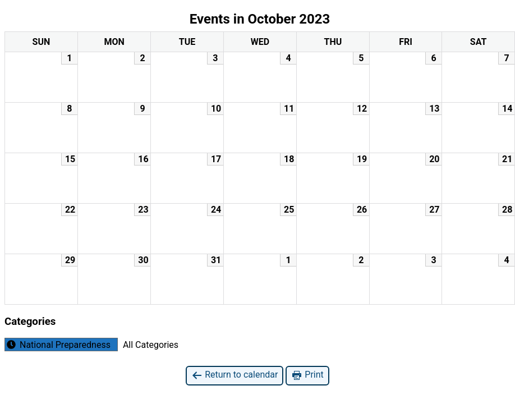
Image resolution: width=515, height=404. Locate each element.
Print (307, 375)
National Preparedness (58, 344)
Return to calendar (234, 375)
